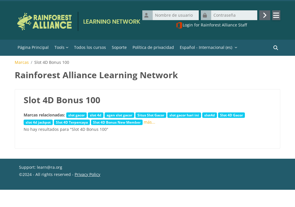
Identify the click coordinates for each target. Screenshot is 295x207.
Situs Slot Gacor (150, 115)
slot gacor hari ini (184, 115)
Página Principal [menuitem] (33, 47)
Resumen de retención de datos (50, 192)
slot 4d (95, 115)
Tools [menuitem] (59, 47)
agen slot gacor (119, 115)
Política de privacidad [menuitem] (153, 47)
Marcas (22, 62)
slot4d (209, 115)
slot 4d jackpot (38, 122)
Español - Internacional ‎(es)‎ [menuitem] (206, 47)
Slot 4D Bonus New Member (117, 122)
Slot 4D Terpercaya (72, 122)
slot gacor (76, 115)
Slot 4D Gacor (231, 115)
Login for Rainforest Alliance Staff (211, 25)
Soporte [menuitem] (119, 47)
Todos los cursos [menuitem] (90, 47)
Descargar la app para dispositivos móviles (60, 200)
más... (149, 122)
